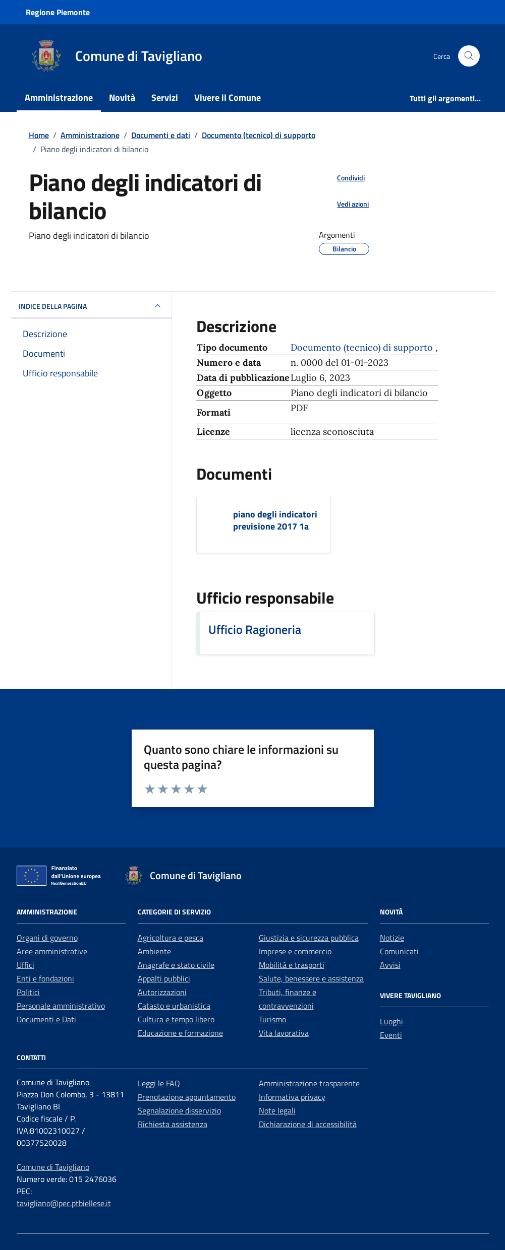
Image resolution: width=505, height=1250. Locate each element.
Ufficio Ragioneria (254, 629)
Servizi (164, 97)
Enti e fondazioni (45, 978)
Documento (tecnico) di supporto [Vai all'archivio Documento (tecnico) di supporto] (363, 347)
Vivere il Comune (227, 97)
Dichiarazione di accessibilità (308, 1124)
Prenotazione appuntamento (187, 1097)
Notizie (392, 938)
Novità (122, 97)
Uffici (25, 965)
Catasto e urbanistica (174, 1006)
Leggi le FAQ (159, 1083)
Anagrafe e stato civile (176, 965)
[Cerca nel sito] (469, 56)
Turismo (272, 1019)
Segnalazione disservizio (179, 1110)
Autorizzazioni (162, 992)
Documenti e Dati (46, 1019)
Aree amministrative (52, 951)
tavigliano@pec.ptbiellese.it (64, 1203)
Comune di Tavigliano (53, 1167)
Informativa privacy (292, 1097)
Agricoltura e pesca (170, 938)
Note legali (277, 1110)
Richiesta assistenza (172, 1124)
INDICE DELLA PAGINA (91, 306)
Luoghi (391, 1021)
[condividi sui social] (343, 177)
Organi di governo (47, 938)
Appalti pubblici (164, 978)
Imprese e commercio (295, 951)
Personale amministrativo (61, 1006)
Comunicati (399, 951)
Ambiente (154, 951)
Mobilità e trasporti (291, 965)
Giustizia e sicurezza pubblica (309, 938)
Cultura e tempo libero (176, 1019)
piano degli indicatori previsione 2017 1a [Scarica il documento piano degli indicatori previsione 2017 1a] (275, 520)
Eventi (391, 1035)
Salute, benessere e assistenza (311, 978)
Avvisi (390, 965)
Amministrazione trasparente (309, 1083)
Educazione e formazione (180, 1033)
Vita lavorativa (284, 1033)
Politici (28, 992)
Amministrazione (59, 97)
